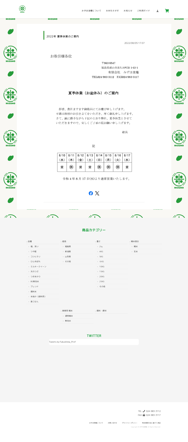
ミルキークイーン (38, 266)
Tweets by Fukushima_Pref (62, 341)
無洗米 (68, 320)
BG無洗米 (35, 281)
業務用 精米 (67, 310)
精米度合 (135, 241)
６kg (101, 261)
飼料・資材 (101, 310)
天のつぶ (34, 271)
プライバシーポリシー (129, 423)
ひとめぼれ (35, 261)
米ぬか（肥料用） (38, 296)
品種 (30, 241)
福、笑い (34, 246)
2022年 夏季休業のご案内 (62, 36)
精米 (136, 246)
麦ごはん (34, 301)
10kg (101, 266)
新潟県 (68, 251)
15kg (101, 271)
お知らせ (128, 10)
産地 (64, 241)
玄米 (136, 251)
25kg (101, 281)
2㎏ (101, 246)
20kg (101, 276)
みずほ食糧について (91, 10)
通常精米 (69, 315)
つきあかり (35, 276)
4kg (101, 251)
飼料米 (34, 291)
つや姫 (34, 251)
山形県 (68, 256)
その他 (68, 261)
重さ (99, 241)
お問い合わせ (112, 423)
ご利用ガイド (143, 10)
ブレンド (34, 286)
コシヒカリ (35, 256)
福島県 (68, 246)
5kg (101, 256)
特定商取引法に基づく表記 (151, 423)
